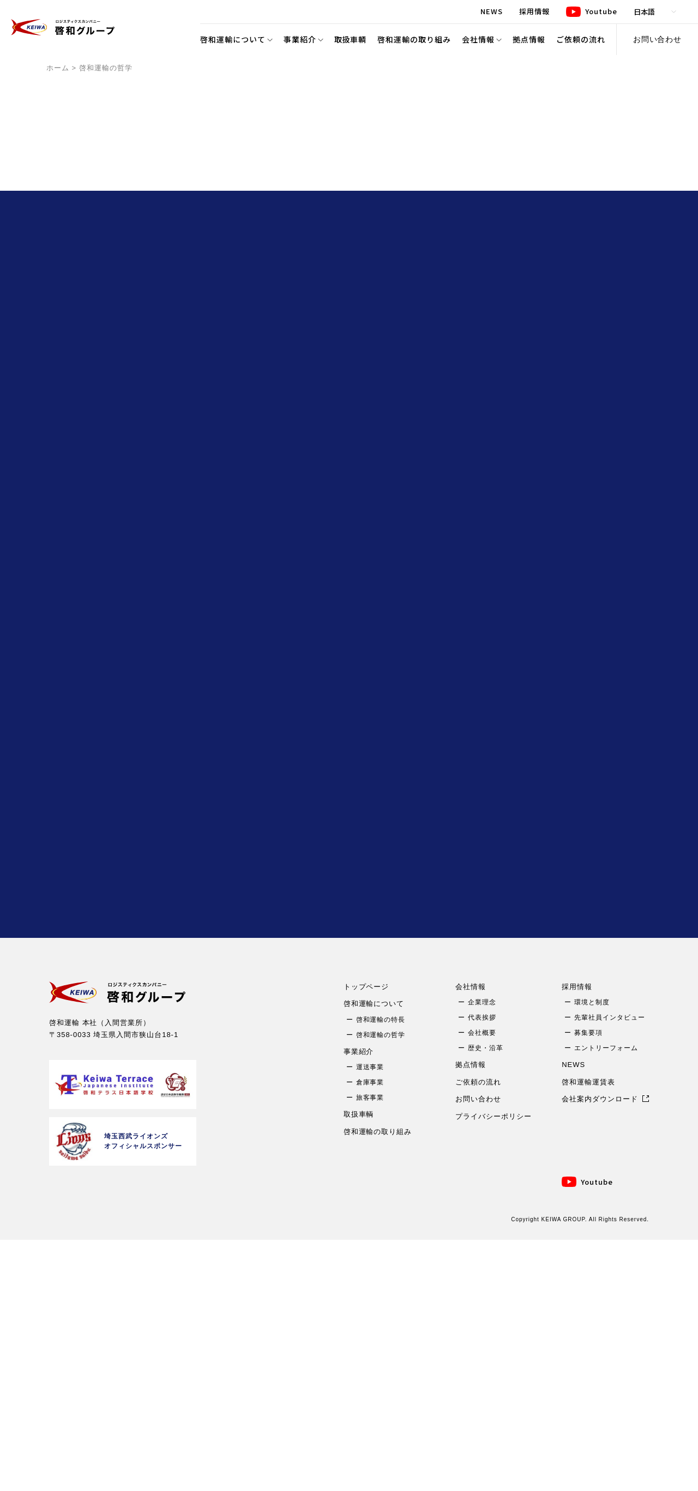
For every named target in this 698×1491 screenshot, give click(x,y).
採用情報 (577, 1237)
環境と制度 (592, 1253)
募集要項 (588, 1284)
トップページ (366, 1237)
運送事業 (370, 1318)
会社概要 (482, 1284)
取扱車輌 (350, 39)
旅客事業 (370, 1349)
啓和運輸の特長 (381, 1270)
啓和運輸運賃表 (588, 1333)
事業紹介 (300, 39)
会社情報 (478, 39)
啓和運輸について (233, 39)
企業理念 (482, 1253)
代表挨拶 (482, 1268)
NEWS (573, 1316)
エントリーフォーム (606, 1299)
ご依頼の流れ (580, 39)
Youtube (597, 1432)
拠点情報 (529, 39)
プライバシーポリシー (493, 1367)
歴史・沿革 (485, 1299)
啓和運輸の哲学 (381, 1285)
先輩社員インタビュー (609, 1268)
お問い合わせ (657, 39)
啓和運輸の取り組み (414, 39)
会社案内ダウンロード (600, 1350)
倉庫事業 (370, 1333)
